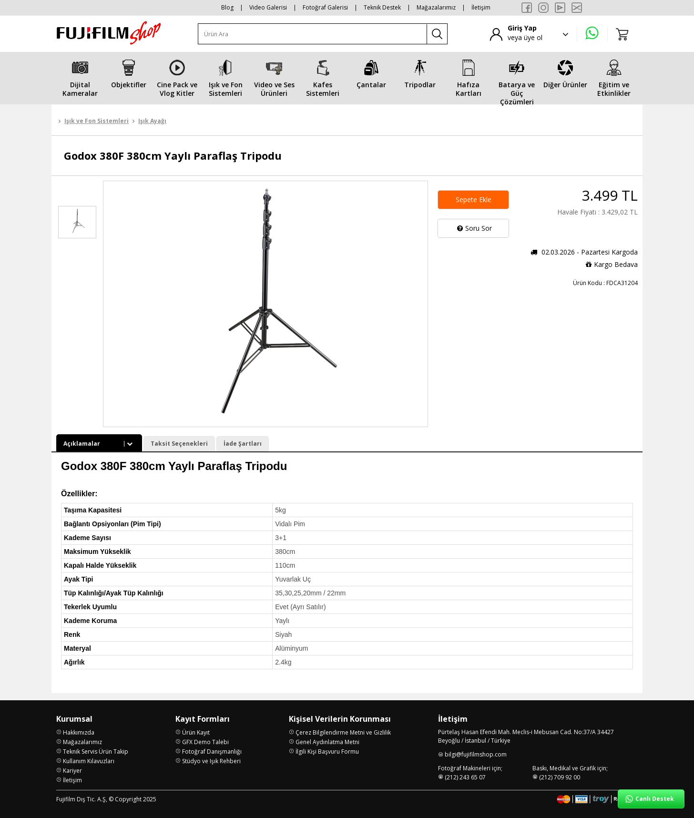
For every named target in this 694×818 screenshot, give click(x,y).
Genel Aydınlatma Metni (327, 742)
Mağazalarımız (436, 7)
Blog (227, 7)
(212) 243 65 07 (465, 777)
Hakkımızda (78, 732)
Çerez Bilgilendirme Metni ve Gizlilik (343, 732)
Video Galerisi (268, 7)
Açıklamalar (99, 444)
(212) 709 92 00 (559, 777)
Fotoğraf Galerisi (325, 7)
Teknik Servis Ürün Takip (95, 751)
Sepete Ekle (473, 199)
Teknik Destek (382, 7)
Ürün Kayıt (196, 732)
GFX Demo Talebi (205, 742)
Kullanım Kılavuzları (88, 761)
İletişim (480, 7)
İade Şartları (243, 444)
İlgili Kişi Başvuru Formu (327, 751)
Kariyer (72, 771)
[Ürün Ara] (312, 34)
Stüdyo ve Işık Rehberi (211, 761)
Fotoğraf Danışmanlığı (212, 751)
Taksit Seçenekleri (179, 444)
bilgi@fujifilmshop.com (476, 754)
